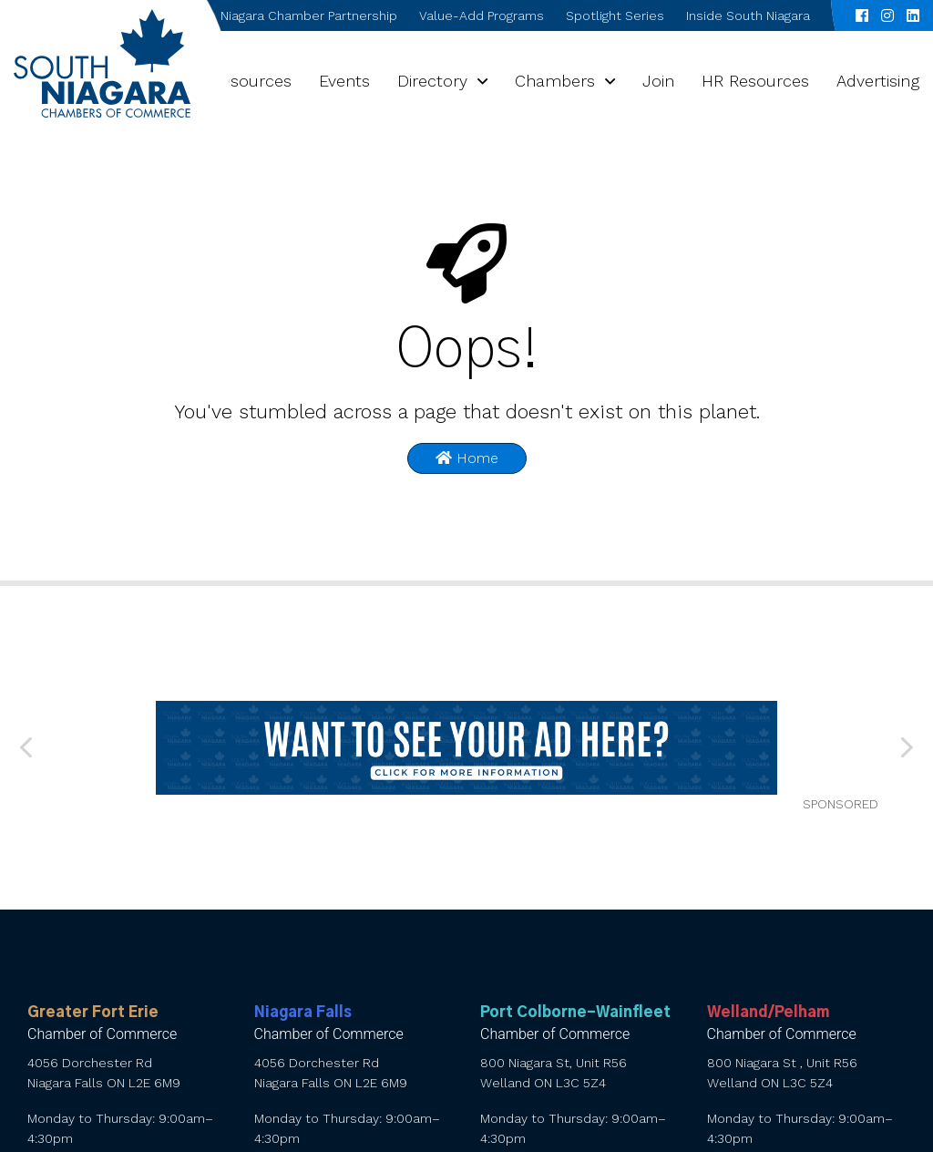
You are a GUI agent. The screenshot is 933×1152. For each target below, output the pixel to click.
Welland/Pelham (768, 1012)
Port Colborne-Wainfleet (575, 1012)
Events (344, 80)
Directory (432, 80)
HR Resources (755, 80)
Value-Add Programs (481, 15)
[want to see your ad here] (467, 747)
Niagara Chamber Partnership (308, 15)
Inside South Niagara (748, 15)
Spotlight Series (615, 15)
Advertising (877, 80)
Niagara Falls (303, 1012)
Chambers (555, 80)
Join (658, 80)
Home (467, 458)
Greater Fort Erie (93, 1012)
